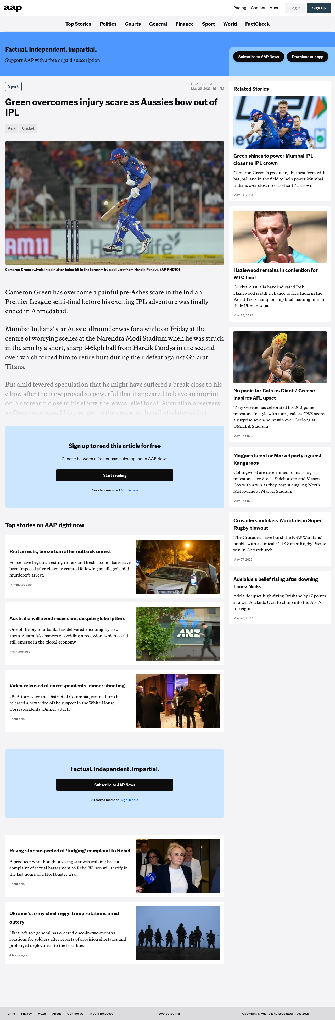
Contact (258, 8)
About (275, 8)
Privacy (26, 1014)
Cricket (28, 128)
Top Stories (78, 23)
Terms (10, 1014)
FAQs (42, 1014)
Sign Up (319, 7)
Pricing (240, 8)
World (230, 23)
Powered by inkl (168, 1014)
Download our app (307, 56)
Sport (208, 23)
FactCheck (257, 23)
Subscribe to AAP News (258, 56)
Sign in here (129, 490)
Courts (133, 23)
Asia (11, 128)
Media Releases (101, 1014)
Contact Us (75, 1014)
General (158, 23)
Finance (185, 23)
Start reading (114, 475)
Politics (108, 23)
